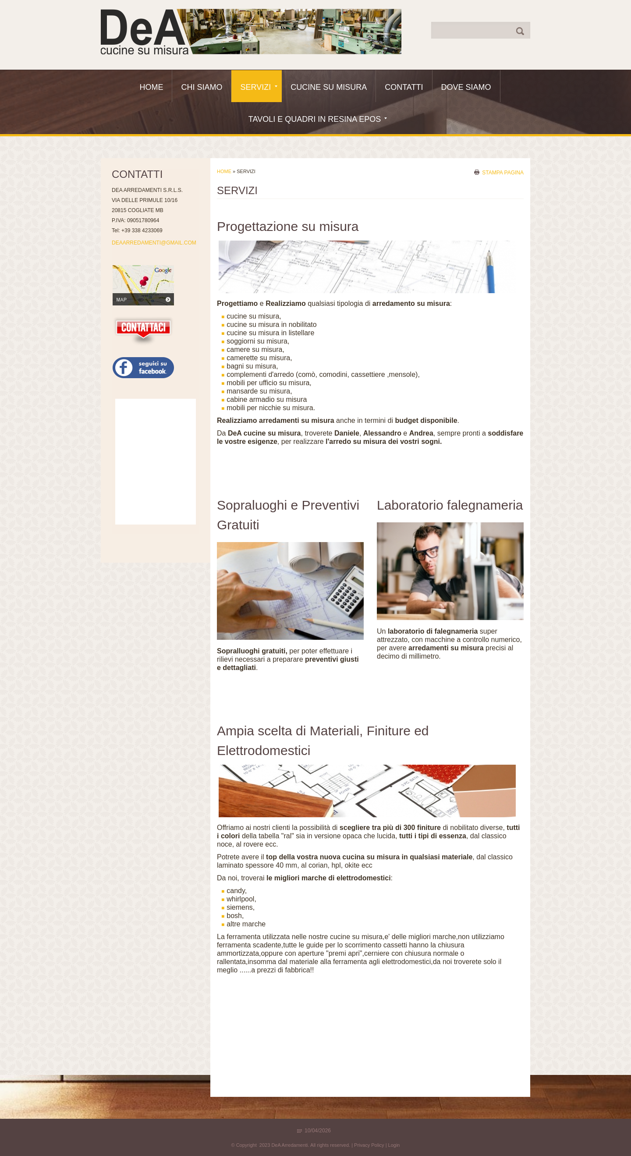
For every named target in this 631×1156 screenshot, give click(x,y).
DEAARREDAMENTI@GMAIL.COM (154, 243)
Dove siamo (466, 87)
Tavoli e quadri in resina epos (317, 119)
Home (151, 87)
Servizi (258, 87)
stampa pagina (503, 172)
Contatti (404, 87)
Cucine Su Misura (329, 87)
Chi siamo (201, 87)
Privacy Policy (369, 1145)
